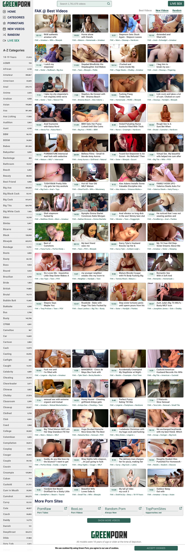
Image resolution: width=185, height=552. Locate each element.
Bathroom (17, 164)
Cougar (92, 465)
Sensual (166, 405)
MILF (50, 159)
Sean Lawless (84, 308)
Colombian (17, 437)
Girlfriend (94, 159)
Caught (17, 366)
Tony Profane (46, 308)
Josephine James (160, 308)
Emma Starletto (99, 219)
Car (17, 336)
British (17, 288)
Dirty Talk (17, 544)
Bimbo (17, 223)
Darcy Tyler (120, 249)
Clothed (17, 413)
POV (169, 159)
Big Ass (59, 70)
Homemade (91, 40)
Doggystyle (134, 219)
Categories (16, 17)
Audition (17, 122)
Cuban (17, 478)
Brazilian (17, 277)
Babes (17, 146)
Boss (17, 265)
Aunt (17, 128)
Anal (155, 40)
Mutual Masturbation (58, 405)
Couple (17, 461)
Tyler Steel (82, 375)
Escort (133, 159)
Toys (57, 189)
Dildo (17, 538)
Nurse (118, 130)
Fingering (171, 70)
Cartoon (17, 342)
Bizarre (17, 229)
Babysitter (17, 152)
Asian (171, 495)
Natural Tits (58, 100)
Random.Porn (121, 510)
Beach (54, 495)
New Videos (162, 10)
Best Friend (17, 182)
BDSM (17, 140)
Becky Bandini (94, 375)
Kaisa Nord (56, 130)
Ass (17, 110)
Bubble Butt (17, 300)
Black (17, 235)
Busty (101, 308)
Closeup (125, 40)
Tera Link (157, 405)
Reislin (118, 375)
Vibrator (119, 219)
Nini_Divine (120, 435)
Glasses (172, 465)
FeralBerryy (158, 219)
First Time (137, 375)
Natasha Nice (84, 435)
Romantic (157, 279)
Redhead (51, 70)
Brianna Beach (84, 100)
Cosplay (17, 449)
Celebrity (17, 372)
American (165, 375)
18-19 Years (138, 495)
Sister (43, 70)
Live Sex (176, 3)
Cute (17, 508)
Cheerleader (17, 383)
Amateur (44, 40)
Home (12, 11)
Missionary (100, 189)
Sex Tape (44, 279)
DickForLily (120, 495)
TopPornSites (162, 510)
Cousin (17, 466)
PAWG (130, 100)
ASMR (17, 63)
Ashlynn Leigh (133, 249)
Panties (173, 219)
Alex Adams (97, 100)
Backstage (17, 158)
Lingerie (44, 375)
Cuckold (174, 375)
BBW (95, 130)
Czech (17, 514)
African (17, 69)
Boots (17, 253)
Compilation (17, 443)
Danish (17, 526)
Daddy (56, 465)
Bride (17, 282)
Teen (80, 70)
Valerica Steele (159, 189)
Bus (17, 312)
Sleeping (172, 249)
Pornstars (16, 23)
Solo (171, 308)
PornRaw (50, 510)
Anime (17, 93)
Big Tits (156, 159)
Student (164, 465)
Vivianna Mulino (134, 189)
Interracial (58, 159)
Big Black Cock (17, 193)
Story (129, 495)
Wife (51, 40)
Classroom (17, 401)
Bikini (17, 217)
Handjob (165, 100)
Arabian (17, 98)
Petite (94, 70)
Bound (17, 271)
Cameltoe (17, 330)
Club (17, 419)
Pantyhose (128, 405)
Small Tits (175, 405)
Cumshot (164, 130)
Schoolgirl (163, 40)
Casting (17, 354)
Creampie (126, 130)
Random (176, 10)
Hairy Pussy (172, 189)
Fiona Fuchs (45, 249)
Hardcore (134, 40)
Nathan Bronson (85, 219)
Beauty (17, 176)
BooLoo (84, 510)
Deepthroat (17, 532)
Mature (81, 40)
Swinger (164, 435)
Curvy (118, 465)
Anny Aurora (83, 159)
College (17, 431)
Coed (17, 425)
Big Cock (44, 189)
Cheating (93, 405)
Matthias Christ (46, 219)
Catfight (17, 360)
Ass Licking (17, 116)
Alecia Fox (45, 130)
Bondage (17, 247)
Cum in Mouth (17, 490)
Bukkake (17, 306)
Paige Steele (120, 70)
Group (156, 435)
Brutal (156, 130)
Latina (134, 465)
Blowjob (58, 40)
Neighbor (82, 279)
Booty (17, 259)
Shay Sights (83, 465)
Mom (117, 40)
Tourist (61, 495)
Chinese (17, 389)
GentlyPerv (45, 495)
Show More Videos (109, 520)
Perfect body (58, 249)
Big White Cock (17, 211)
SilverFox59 (83, 189)
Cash (17, 348)
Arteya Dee (83, 405)
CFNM (17, 324)
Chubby (130, 70)
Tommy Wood (121, 279)
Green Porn (109, 535)
